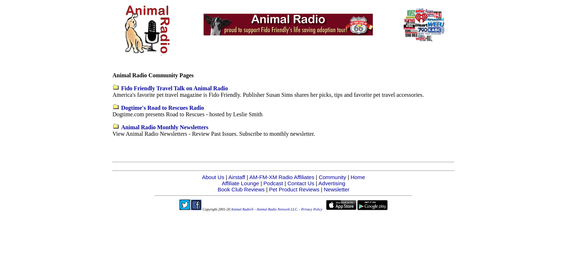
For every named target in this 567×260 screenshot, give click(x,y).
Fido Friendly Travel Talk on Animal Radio (174, 88)
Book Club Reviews (241, 189)
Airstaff (237, 177)
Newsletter (336, 189)
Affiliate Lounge (240, 183)
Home (358, 177)
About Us (213, 177)
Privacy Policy (312, 209)
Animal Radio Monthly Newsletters (164, 127)
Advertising (332, 183)
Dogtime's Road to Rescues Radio (162, 108)
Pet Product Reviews (294, 189)
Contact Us (300, 183)
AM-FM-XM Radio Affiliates (281, 177)
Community (332, 177)
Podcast (273, 183)
